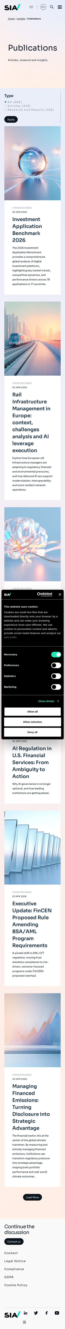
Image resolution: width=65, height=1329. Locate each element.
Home (11, 18)
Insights (21, 18)
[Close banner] (60, 594)
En (43, 6)
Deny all (33, 732)
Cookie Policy (16, 1285)
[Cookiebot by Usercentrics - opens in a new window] (38, 594)
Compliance (14, 1269)
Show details (46, 701)
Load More (32, 1197)
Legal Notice (15, 1261)
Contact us (14, 1241)
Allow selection (32, 721)
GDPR (9, 1277)
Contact (11, 1253)
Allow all (32, 711)
